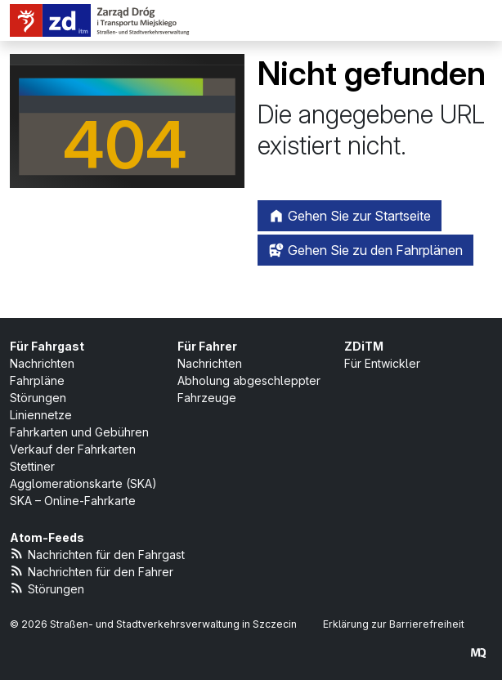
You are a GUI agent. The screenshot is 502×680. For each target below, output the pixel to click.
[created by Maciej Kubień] (478, 652)
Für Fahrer (207, 346)
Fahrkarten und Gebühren (79, 432)
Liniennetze (41, 415)
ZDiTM (363, 346)
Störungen (38, 398)
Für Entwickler (382, 363)
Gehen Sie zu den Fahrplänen (365, 250)
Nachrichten (42, 363)
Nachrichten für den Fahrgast (97, 553)
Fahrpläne (37, 380)
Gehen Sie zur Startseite (349, 216)
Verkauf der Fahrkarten (73, 449)
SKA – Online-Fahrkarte (73, 501)
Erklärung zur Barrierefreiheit (393, 624)
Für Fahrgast (47, 346)
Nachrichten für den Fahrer (91, 571)
